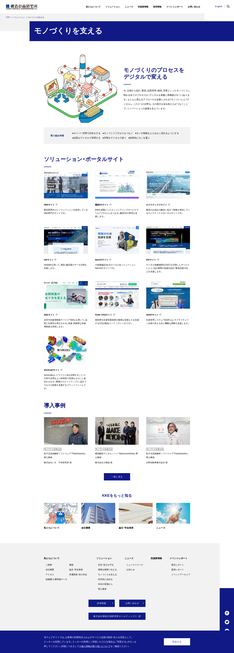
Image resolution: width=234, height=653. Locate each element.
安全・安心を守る (106, 565)
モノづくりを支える (107, 574)
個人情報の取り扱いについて (95, 646)
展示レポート (177, 565)
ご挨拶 (49, 565)
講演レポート (177, 569)
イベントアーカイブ (180, 574)
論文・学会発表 (76, 569)
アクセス (50, 574)
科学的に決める (105, 579)
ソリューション (19, 17)
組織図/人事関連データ (56, 579)
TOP (8, 17)
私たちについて (52, 558)
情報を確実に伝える (107, 569)
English (218, 6)
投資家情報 (156, 558)
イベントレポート (178, 558)
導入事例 (102, 589)
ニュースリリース (134, 565)
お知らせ (130, 569)
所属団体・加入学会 (78, 574)
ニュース (129, 558)
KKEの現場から (105, 584)
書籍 (71, 565)
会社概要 (50, 569)
